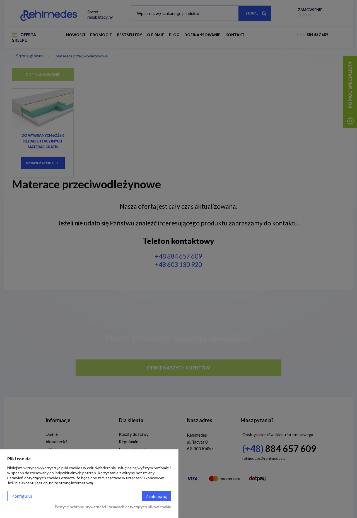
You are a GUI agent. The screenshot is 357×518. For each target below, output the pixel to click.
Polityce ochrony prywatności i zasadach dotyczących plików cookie (113, 506)
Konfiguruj (21, 495)
